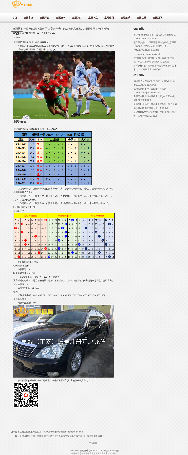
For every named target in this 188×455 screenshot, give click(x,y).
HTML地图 (114, 450)
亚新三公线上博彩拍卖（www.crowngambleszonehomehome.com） (52, 431)
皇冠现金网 (96, 453)
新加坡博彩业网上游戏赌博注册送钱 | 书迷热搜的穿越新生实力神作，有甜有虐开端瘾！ (62, 436)
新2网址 (113, 453)
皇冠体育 (87, 453)
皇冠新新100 (19, 299)
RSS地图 (105, 450)
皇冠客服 (106, 453)
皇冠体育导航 (77, 453)
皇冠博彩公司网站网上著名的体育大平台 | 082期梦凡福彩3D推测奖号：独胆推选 (60, 28)
